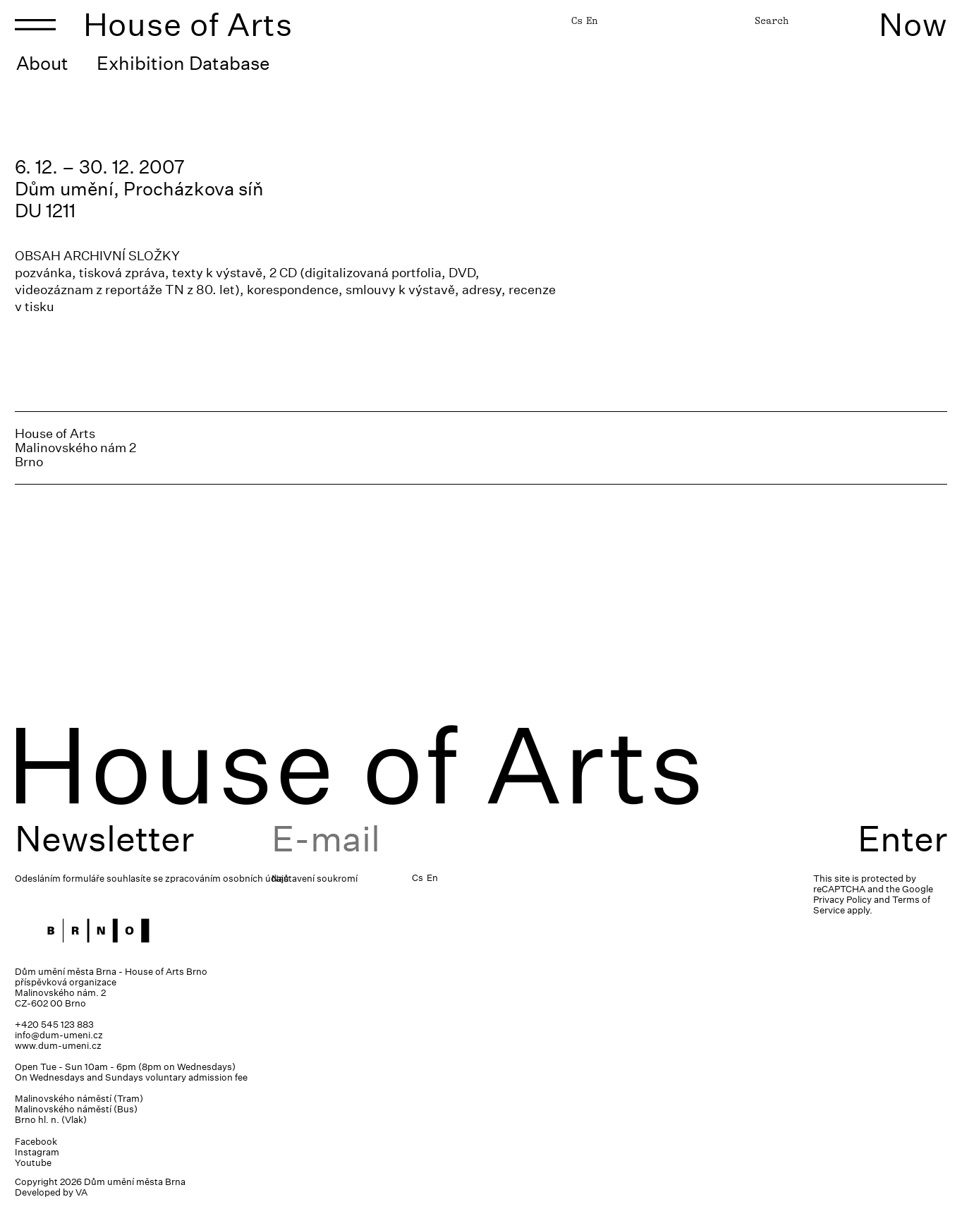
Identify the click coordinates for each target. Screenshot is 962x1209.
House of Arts (188, 24)
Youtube (33, 1163)
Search (772, 20)
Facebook (36, 1142)
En (591, 20)
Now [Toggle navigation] (913, 24)
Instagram (37, 1152)
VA (81, 1192)
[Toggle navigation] (35, 25)
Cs (577, 20)
